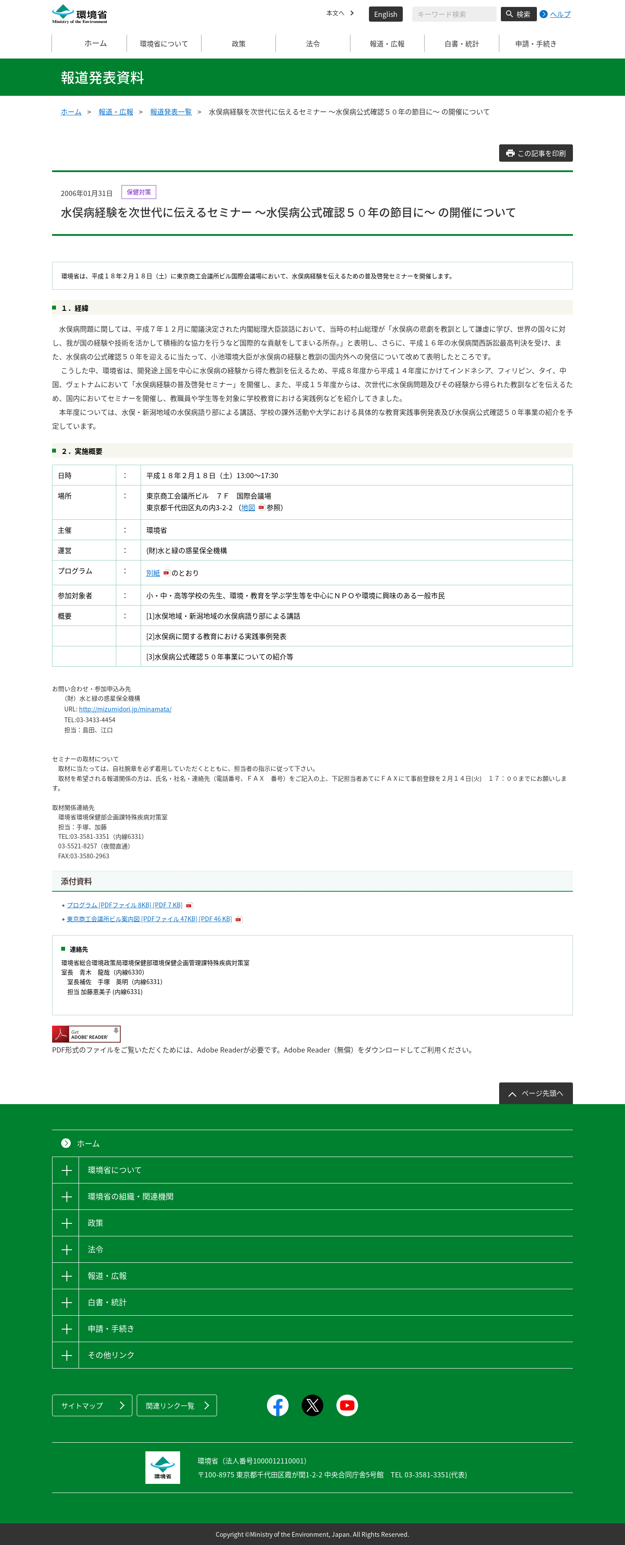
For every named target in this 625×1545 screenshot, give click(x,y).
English (386, 14)
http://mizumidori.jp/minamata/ (125, 708)
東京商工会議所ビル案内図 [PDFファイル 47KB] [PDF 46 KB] (149, 918)
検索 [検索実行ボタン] (523, 14)
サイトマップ (82, 1405)
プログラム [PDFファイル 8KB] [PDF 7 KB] (125, 904)
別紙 (153, 572)
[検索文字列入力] (454, 14)
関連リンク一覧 (170, 1405)
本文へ (336, 14)
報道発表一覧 (171, 111)
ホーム (89, 43)
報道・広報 (116, 111)
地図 (248, 507)
